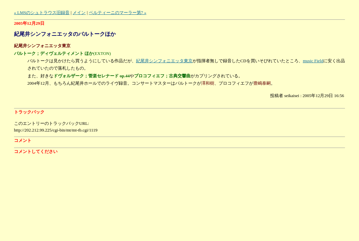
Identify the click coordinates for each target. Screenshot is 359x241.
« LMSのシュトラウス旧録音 (42, 12)
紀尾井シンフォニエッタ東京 (164, 60)
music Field (313, 60)
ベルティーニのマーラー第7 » (117, 12)
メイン (79, 12)
